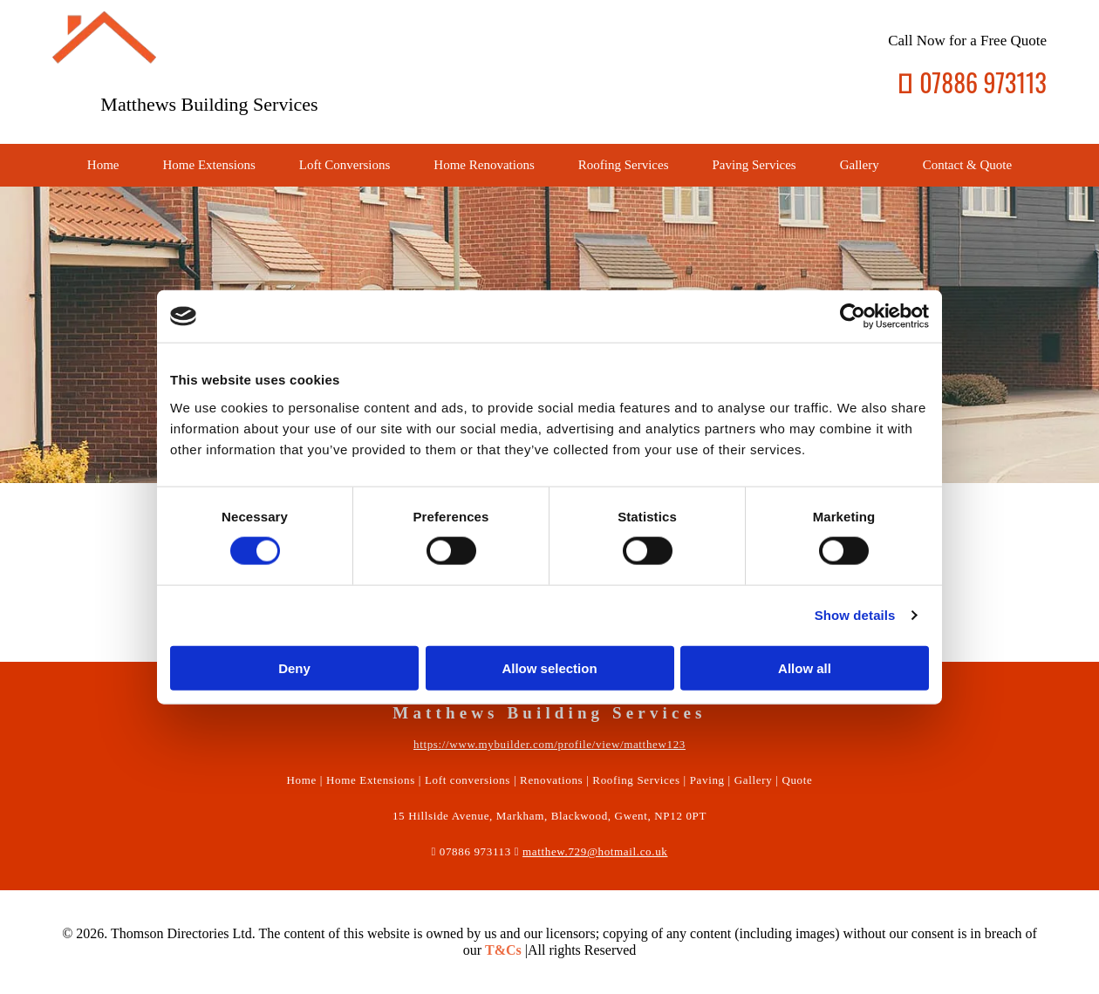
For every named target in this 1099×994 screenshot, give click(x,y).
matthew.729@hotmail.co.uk (594, 851)
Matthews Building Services (549, 713)
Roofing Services (623, 165)
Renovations (551, 779)
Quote (797, 779)
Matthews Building (174, 104)
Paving (707, 779)
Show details (855, 615)
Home (103, 165)
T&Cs (503, 950)
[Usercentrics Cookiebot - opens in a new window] (852, 316)
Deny (294, 667)
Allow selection (549, 667)
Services (285, 104)
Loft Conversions (345, 165)
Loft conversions (467, 779)
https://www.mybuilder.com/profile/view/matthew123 (549, 744)
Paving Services (753, 165)
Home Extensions (209, 165)
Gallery (859, 165)
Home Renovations (483, 165)
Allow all (804, 667)
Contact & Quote (967, 165)
